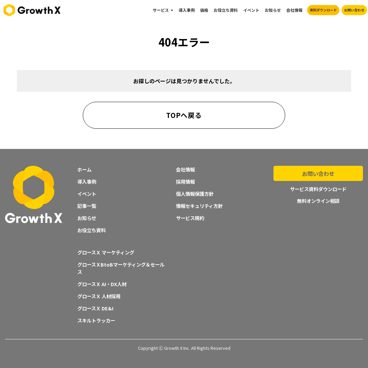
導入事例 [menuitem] (187, 10)
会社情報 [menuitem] (294, 10)
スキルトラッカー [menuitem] (96, 320)
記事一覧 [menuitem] (86, 205)
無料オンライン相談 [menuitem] (318, 198)
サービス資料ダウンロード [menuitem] (318, 187)
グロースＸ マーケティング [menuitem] (105, 252)
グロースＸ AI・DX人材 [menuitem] (101, 283)
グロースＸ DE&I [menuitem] (95, 308)
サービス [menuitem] (161, 10)
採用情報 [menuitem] (185, 181)
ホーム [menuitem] (84, 169)
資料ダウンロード (323, 9)
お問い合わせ (354, 9)
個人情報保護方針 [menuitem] (195, 193)
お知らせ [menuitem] (273, 10)
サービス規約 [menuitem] (190, 217)
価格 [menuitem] (204, 10)
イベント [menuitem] (251, 10)
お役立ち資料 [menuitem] (226, 10)
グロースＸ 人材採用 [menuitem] (98, 296)
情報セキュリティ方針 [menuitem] (199, 205)
